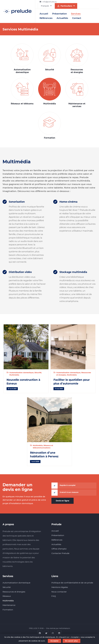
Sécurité (49, 57)
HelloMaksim (64, 628)
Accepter (54, 641)
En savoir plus (71, 641)
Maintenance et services (76, 93)
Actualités (62, 18)
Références (46, 18)
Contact (76, 18)
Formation (49, 125)
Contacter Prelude (60, 553)
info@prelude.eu (49, 2)
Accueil (44, 13)
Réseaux (7, 596)
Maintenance (9, 605)
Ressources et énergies (76, 59)
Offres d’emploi (59, 549)
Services (76, 13)
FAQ (53, 596)
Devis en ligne (62, 501)
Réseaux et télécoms (22, 91)
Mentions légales (59, 587)
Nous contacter (59, 591)
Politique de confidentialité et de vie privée (72, 582)
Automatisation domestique (22, 59)
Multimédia (49, 91)
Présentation (59, 13)
